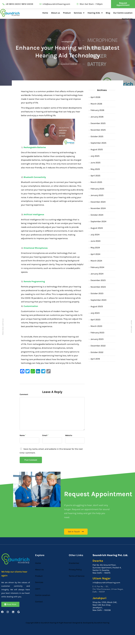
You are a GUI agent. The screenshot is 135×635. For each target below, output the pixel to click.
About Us (39, 569)
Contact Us (127, 19)
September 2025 (98, 143)
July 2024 (95, 234)
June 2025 (95, 162)
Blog (108, 13)
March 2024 (96, 260)
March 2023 (96, 326)
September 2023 (98, 300)
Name (22, 435)
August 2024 (97, 228)
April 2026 (95, 97)
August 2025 (97, 149)
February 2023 (97, 332)
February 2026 (97, 110)
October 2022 (97, 352)
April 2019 (95, 359)
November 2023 (98, 287)
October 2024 (97, 215)
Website (68, 435)
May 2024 (95, 247)
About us (55, 13)
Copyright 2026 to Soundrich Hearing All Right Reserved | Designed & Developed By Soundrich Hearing (67, 623)
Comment (24, 394)
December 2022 (98, 345)
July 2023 (95, 313)
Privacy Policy (75, 569)
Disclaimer (74, 563)
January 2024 (97, 273)
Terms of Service (76, 576)
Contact (39, 601)
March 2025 (96, 182)
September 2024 (98, 221)
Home (45, 13)
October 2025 (97, 136)
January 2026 (97, 116)
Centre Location (42, 595)
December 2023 (98, 280)
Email (44, 435)
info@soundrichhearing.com (106, 582)
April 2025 (95, 175)
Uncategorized (67, 42)
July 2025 (95, 156)
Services (79, 13)
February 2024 (97, 267)
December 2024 (98, 202)
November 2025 (98, 130)
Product (67, 13)
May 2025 (95, 169)
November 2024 (98, 208)
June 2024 (95, 241)
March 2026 (96, 103)
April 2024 (95, 254)
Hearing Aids (95, 13)
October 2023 (97, 293)
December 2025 (98, 123)
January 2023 (97, 339)
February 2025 (97, 188)
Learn (37, 588)
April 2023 (95, 319)
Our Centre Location (123, 13)
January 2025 (97, 195)
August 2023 (97, 306)
